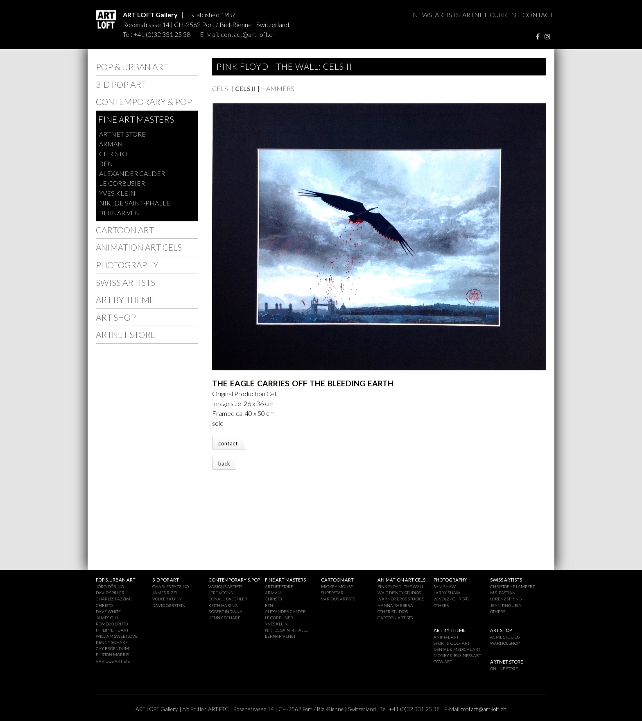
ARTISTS (447, 14)
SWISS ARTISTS (125, 282)
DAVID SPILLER (110, 592)
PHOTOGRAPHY (127, 265)
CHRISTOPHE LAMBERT (512, 586)
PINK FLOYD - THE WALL (401, 586)
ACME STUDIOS (505, 636)
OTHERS (441, 605)
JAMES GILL (107, 617)
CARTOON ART (125, 230)
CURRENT (505, 14)
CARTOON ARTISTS (395, 617)
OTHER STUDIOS (393, 611)
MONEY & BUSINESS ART (457, 655)
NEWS (422, 14)
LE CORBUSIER (122, 183)
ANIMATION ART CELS (139, 247)
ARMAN (111, 144)
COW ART (443, 661)
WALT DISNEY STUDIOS (399, 592)
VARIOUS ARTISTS (113, 661)
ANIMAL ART (446, 636)
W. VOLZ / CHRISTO (451, 598)
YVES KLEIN (117, 193)
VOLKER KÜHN (167, 598)
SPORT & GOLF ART (452, 643)
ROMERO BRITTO (112, 623)
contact (228, 443)
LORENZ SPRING (506, 598)
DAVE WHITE (108, 611)
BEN (106, 163)
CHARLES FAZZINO (114, 598)
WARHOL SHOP (505, 643)
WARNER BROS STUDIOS (401, 598)
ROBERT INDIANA (225, 611)
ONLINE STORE (504, 668)
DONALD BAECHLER (227, 598)
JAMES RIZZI (164, 592)
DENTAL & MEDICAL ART (457, 649)
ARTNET (474, 14)
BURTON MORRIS (112, 654)
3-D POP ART (121, 84)
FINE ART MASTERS (136, 119)
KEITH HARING (223, 605)
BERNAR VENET (123, 213)
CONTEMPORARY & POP (144, 101)
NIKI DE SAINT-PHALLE (134, 203)
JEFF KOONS (220, 592)
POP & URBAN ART (132, 67)
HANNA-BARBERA (395, 605)
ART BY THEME (125, 299)
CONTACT (537, 14)
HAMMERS (277, 88)
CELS (220, 88)
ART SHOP (116, 317)
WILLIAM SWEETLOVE (117, 636)
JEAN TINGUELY (506, 605)
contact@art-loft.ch (248, 34)
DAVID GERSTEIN (168, 605)
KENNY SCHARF (112, 642)
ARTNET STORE (122, 134)
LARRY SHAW (447, 592)
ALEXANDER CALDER (132, 173)
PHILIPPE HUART (112, 629)
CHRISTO (113, 153)
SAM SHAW (445, 586)
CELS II (245, 88)
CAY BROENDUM (112, 648)
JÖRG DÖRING (110, 586)
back (224, 463)
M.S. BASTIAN (502, 592)
